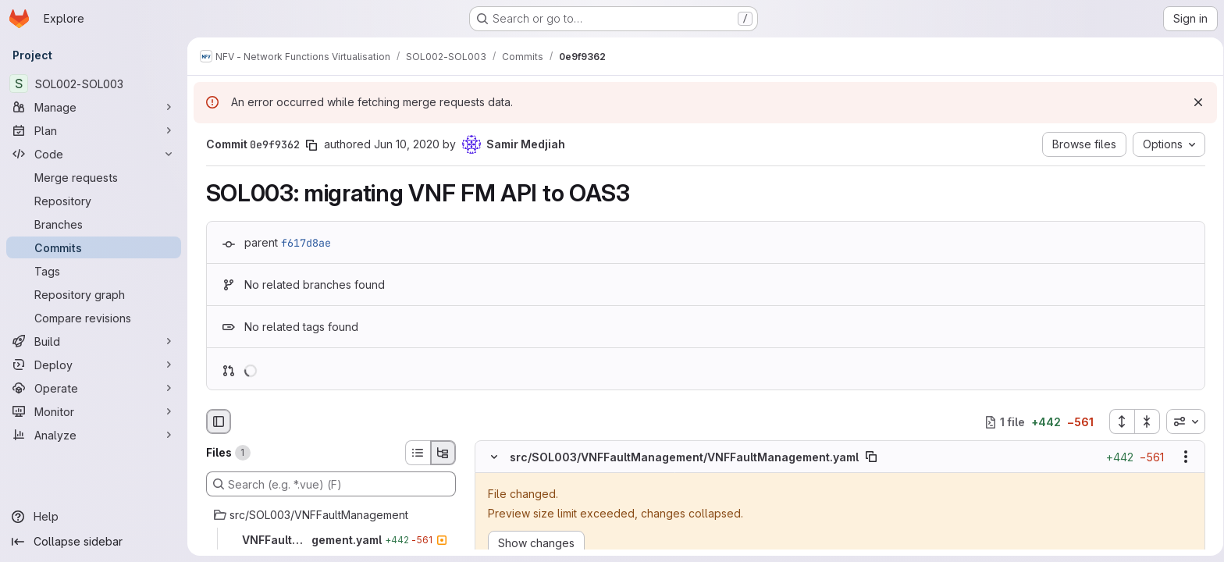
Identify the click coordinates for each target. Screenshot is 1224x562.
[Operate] (93, 388)
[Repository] (93, 201)
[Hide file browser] (215, 421)
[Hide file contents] (491, 457)
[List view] (414, 452)
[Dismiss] (1192, 102)
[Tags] (93, 271)
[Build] (93, 341)
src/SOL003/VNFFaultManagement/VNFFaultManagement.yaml (681, 457)
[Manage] (93, 107)
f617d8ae (303, 243)
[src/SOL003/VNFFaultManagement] (328, 515)
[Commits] (93, 247)
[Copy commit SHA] (308, 145)
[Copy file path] (868, 457)
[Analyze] (93, 435)
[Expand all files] (1118, 421)
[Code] (93, 154)
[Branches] (93, 224)
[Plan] (93, 130)
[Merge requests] (93, 177)
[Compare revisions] (93, 318)
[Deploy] (93, 364)
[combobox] (1182, 421)
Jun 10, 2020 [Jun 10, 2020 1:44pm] (403, 144)
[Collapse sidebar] (93, 542)
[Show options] (1182, 457)
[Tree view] (440, 452)
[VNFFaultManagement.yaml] (328, 540)
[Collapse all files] (1144, 421)
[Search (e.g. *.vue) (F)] (328, 483)
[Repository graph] (93, 294)
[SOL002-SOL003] (93, 83)
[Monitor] (93, 411)
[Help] (93, 517)
